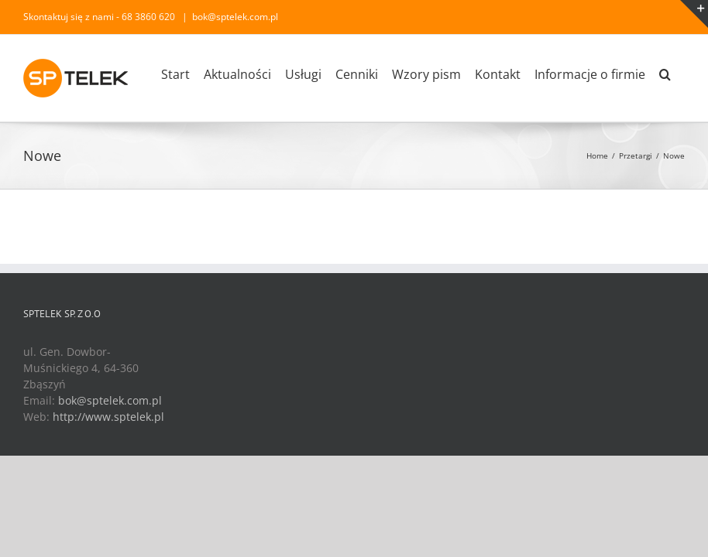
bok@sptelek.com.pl (235, 16)
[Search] (665, 73)
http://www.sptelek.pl (108, 416)
